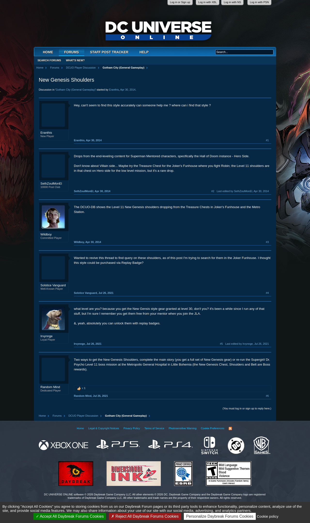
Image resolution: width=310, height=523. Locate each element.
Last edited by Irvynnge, (247, 343)
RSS (230, 428)
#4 (267, 292)
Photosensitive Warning (182, 428)
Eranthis (114, 89)
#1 (267, 140)
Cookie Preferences (212, 428)
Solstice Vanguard (53, 285)
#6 (267, 395)
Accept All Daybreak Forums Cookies (70, 516)
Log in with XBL (207, 2)
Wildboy (46, 234)
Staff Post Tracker (109, 52)
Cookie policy (267, 516)
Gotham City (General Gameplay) (75, 89)
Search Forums (49, 60)
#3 (267, 242)
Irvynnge (46, 336)
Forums (71, 52)
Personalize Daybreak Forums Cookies (219, 516)
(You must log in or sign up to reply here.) (247, 408)
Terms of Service (154, 428)
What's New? (75, 60)
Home (48, 52)
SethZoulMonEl (51, 183)
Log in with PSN (259, 2)
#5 (221, 343)
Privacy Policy (132, 428)
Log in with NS (232, 2)
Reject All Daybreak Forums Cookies (144, 516)
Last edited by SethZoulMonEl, (243, 191)
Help (144, 52)
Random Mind (50, 387)
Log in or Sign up (180, 2)
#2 (212, 191)
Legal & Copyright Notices (103, 428)
